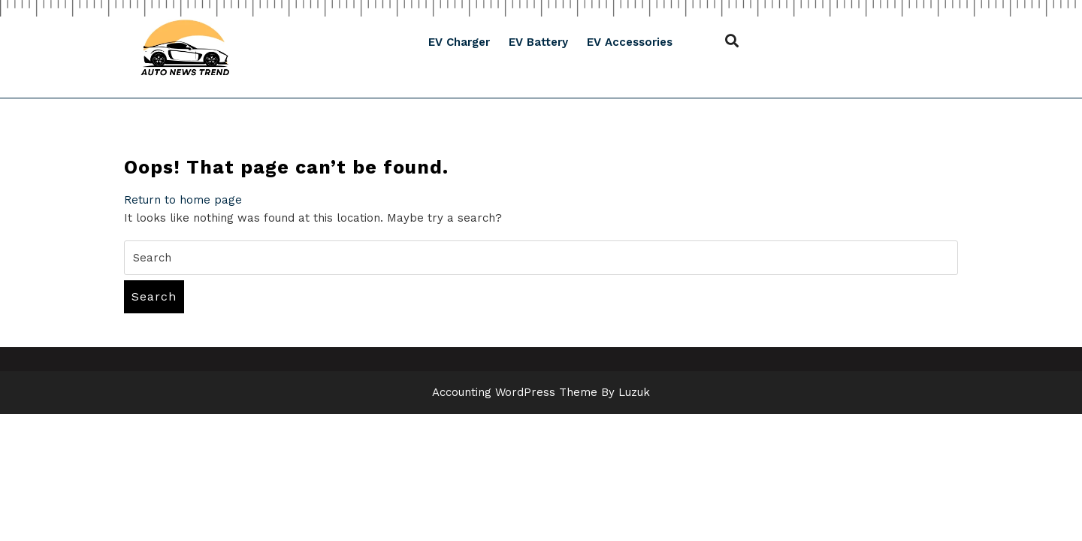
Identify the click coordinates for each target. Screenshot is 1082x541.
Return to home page (183, 200)
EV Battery (538, 42)
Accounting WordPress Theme (514, 392)
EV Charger (459, 42)
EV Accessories (629, 42)
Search (154, 296)
